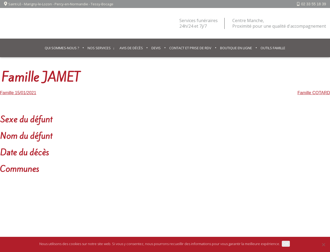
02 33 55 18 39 (313, 4)
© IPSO (192, 201)
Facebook (312, 200)
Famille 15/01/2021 (18, 92)
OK (286, 243)
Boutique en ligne (236, 48)
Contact (173, 201)
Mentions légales (147, 201)
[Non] (323, 244)
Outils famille (273, 48)
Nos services (99, 48)
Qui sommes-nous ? (62, 48)
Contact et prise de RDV (190, 48)
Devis (156, 48)
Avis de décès (131, 48)
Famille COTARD (314, 92)
